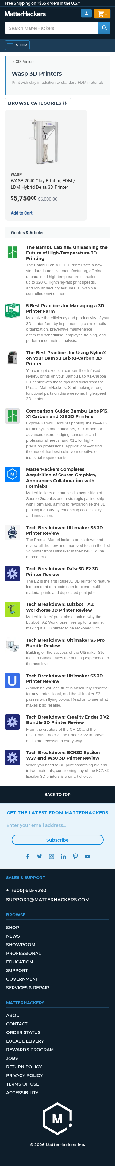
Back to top (57, 794)
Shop (12, 927)
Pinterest (75, 856)
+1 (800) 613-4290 (26, 890)
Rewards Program (30, 1049)
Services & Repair (27, 987)
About (14, 1015)
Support (17, 970)
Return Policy (24, 1067)
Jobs (12, 1058)
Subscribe (57, 840)
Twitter (39, 856)
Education (19, 962)
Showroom (20, 944)
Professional (23, 953)
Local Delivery (25, 1041)
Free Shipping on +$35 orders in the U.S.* (42, 3)
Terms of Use (22, 1084)
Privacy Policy (24, 1075)
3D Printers (25, 62)
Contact (16, 1024)
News (13, 936)
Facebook (27, 856)
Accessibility (22, 1092)
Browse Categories (38, 103)
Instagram (51, 856)
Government (22, 979)
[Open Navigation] (17, 45)
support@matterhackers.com (48, 899)
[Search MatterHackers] (104, 28)
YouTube (87, 856)
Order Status (23, 1032)
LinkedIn (63, 856)
